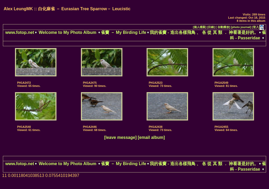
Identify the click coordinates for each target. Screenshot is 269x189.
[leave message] (120, 137)
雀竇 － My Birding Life (123, 32)
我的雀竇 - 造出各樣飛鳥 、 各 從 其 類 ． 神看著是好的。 (204, 32)
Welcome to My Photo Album (67, 32)
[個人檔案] (199, 27)
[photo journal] (241, 27)
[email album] (151, 137)
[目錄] (211, 27)
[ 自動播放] (223, 27)
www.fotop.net (19, 32)
